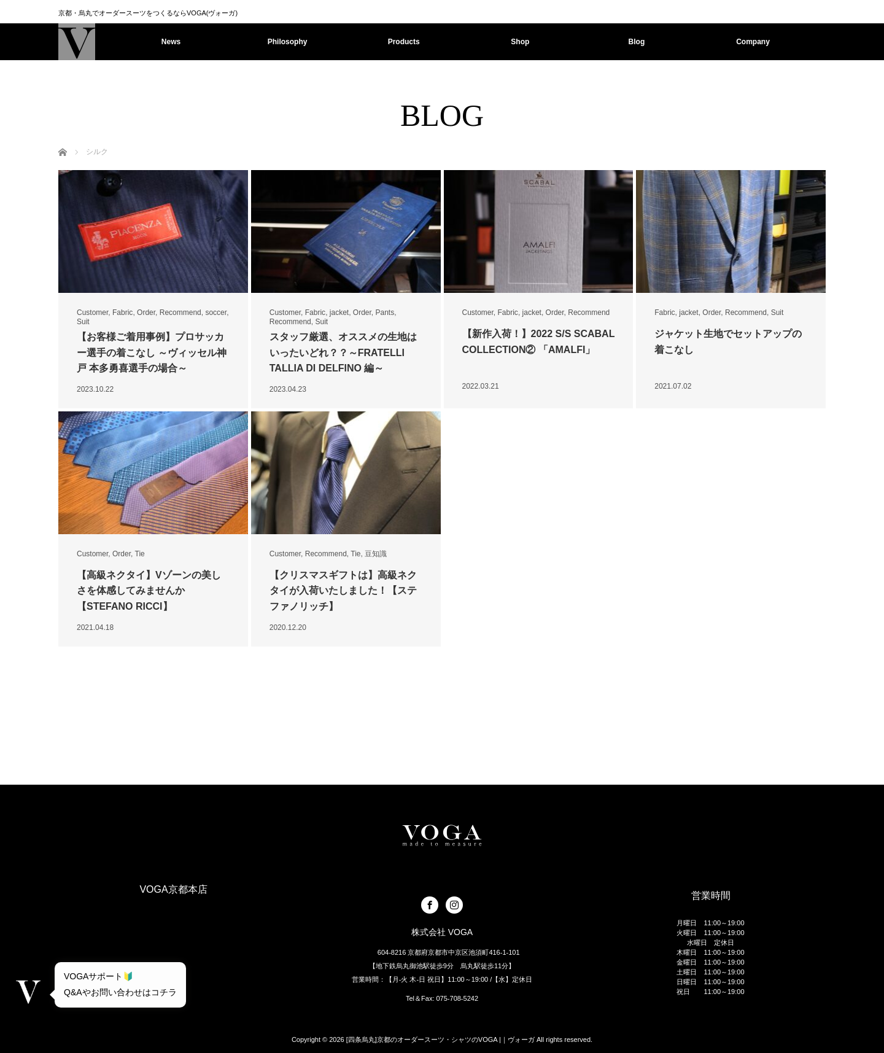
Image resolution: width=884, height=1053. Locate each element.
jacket (339, 312)
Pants (385, 312)
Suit (83, 321)
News (170, 41)
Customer (92, 312)
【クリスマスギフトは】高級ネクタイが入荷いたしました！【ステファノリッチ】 (343, 591)
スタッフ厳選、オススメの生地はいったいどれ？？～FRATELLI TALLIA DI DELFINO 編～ (343, 352)
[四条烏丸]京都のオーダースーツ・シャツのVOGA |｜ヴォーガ (440, 1039)
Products (404, 41)
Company (753, 41)
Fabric (122, 312)
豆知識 (376, 554)
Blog (637, 41)
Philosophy (288, 41)
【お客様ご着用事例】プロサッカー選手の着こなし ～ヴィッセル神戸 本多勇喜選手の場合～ (152, 352)
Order (146, 312)
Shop (520, 41)
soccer (216, 312)
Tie (140, 554)
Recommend (180, 312)
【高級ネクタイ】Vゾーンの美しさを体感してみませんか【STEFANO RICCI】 (149, 591)
